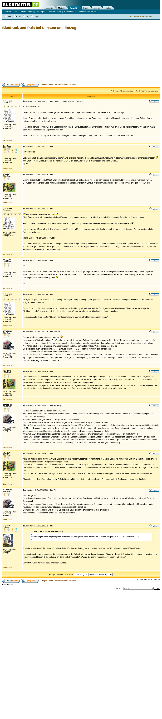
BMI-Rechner (70, 12)
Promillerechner (54, 12)
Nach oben (7, 140)
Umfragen (40, 12)
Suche (17, 17)
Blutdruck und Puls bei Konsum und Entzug (39, 28)
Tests (16, 12)
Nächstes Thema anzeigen (147, 91)
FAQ (26, 17)
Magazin (61, 8)
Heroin (73, 85)
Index (8, 17)
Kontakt (108, 8)
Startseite (49, 8)
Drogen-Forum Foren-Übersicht (54, 85)
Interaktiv (74, 8)
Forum (85, 8)
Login (34, 17)
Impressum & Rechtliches (141, 16)
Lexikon (96, 8)
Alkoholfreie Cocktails (88, 12)
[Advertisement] (50, 56)
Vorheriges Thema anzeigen (122, 91)
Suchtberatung (27, 12)
